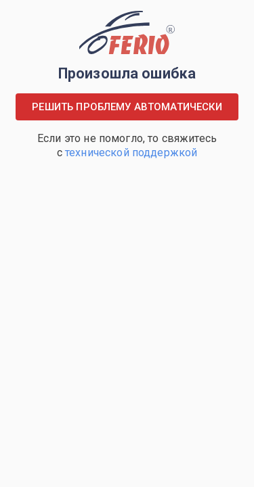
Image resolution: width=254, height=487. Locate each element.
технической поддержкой (131, 152)
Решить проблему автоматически (126, 107)
